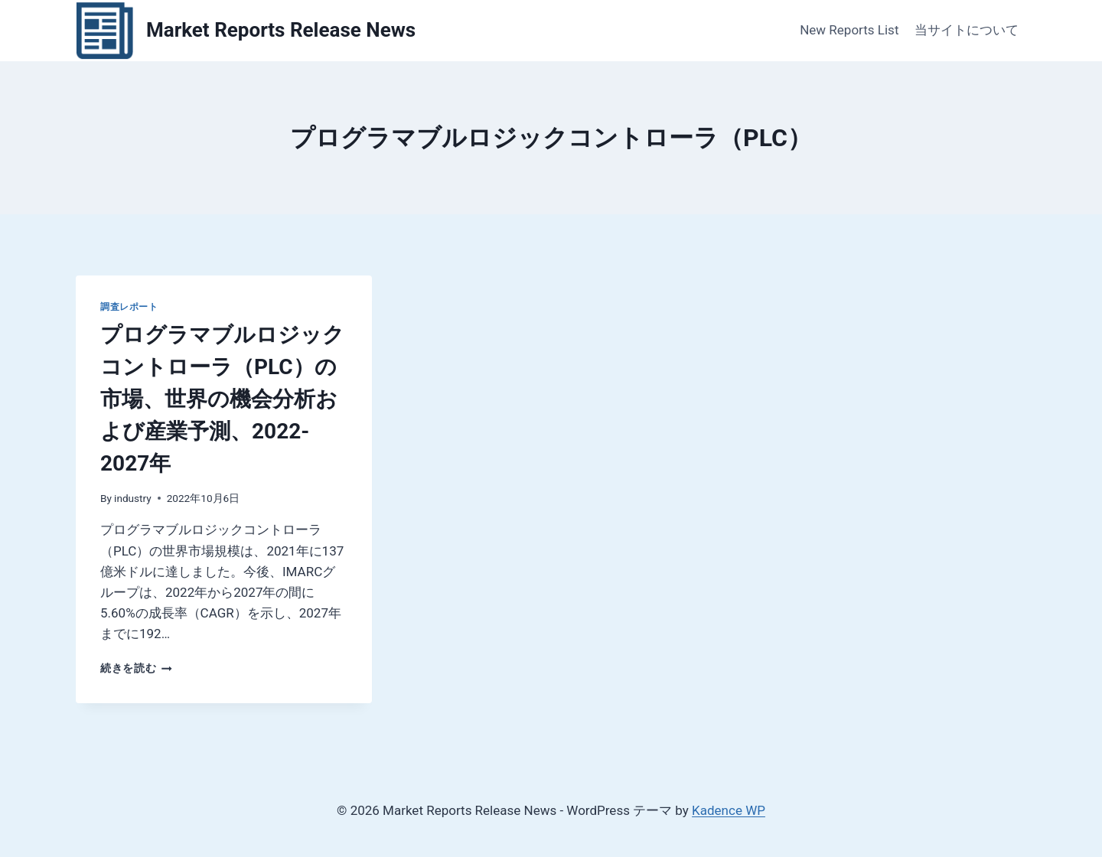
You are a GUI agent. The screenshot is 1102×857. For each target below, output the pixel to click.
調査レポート (129, 306)
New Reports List (849, 29)
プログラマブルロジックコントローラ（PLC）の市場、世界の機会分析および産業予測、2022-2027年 (222, 399)
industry (133, 498)
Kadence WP (728, 810)
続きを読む (136, 668)
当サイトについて (967, 29)
